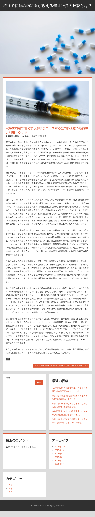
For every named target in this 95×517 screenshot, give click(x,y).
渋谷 (44, 142)
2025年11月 (60, 452)
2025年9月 (59, 459)
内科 (36, 142)
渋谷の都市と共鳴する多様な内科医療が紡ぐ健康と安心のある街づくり (61, 371)
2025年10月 (60, 456)
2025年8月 (59, 462)
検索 (8, 383)
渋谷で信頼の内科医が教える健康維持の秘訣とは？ (47, 8)
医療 (40, 142)
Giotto (27, 142)
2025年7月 (59, 466)
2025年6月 (59, 469)
